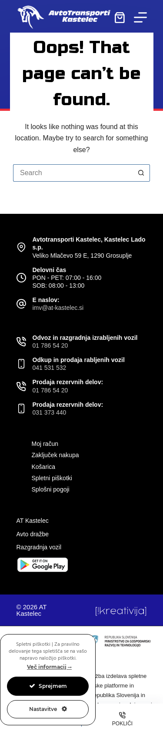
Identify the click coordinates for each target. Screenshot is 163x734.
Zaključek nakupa (55, 455)
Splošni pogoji (51, 489)
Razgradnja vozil (39, 547)
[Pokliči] (122, 719)
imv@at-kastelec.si (58, 307)
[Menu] (140, 17)
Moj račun (45, 443)
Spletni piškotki (52, 478)
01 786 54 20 (50, 345)
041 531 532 (50, 367)
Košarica (43, 466)
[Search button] (141, 173)
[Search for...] (73, 173)
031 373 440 (50, 412)
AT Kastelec (33, 520)
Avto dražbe (33, 534)
